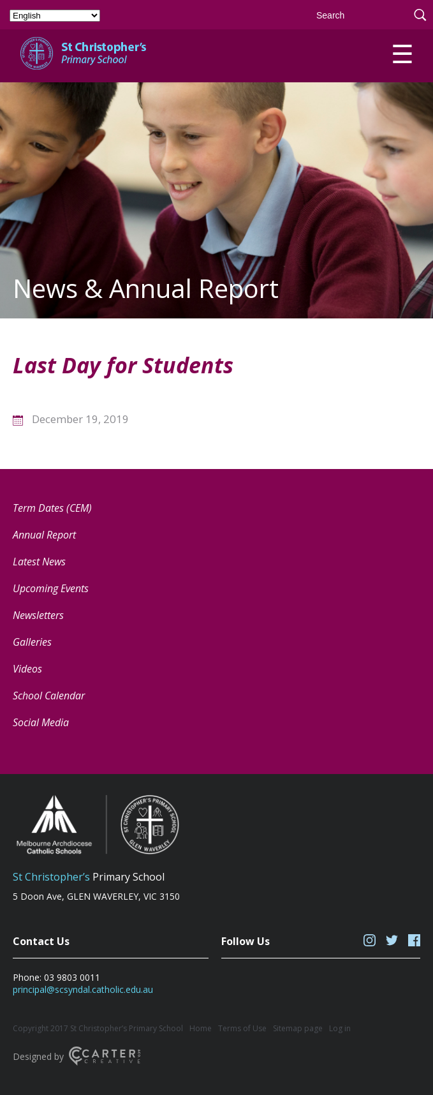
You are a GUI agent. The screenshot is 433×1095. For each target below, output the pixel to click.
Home (200, 1028)
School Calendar (49, 696)
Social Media (41, 722)
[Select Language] (55, 16)
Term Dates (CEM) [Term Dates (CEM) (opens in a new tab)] (52, 508)
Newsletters (38, 615)
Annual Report (44, 535)
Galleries (32, 642)
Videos (27, 669)
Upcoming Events (51, 588)
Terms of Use (242, 1028)
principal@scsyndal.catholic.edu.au (83, 989)
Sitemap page (298, 1028)
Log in (340, 1028)
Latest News (39, 562)
